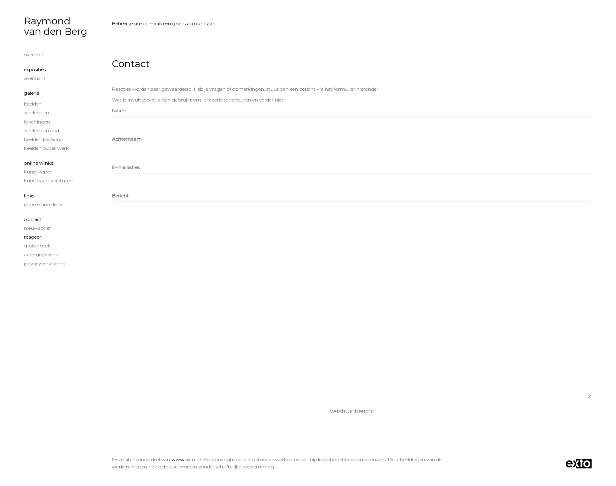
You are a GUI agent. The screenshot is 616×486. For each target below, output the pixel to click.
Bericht (120, 196)
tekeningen (37, 122)
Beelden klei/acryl (43, 139)
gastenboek (37, 246)
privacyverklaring (44, 264)
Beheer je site (127, 23)
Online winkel (39, 163)
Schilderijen (36, 113)
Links (29, 196)
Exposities (35, 69)
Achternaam (127, 139)
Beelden (33, 104)
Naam (119, 111)
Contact (33, 219)
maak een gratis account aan (182, 23)
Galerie (31, 93)
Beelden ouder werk (46, 148)
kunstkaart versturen (48, 180)
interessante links (43, 204)
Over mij (33, 55)
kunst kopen (38, 172)
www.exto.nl (186, 459)
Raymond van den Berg (55, 26)
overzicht (35, 78)
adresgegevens (41, 254)
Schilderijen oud (41, 130)
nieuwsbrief (37, 228)
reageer (32, 237)
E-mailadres (126, 167)
